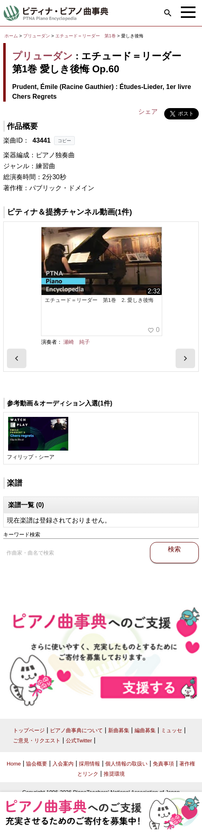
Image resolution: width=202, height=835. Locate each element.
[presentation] (16, 358)
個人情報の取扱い (126, 764)
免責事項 (163, 764)
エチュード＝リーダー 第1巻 (86, 35)
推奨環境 (114, 774)
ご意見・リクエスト (37, 740)
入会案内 (63, 764)
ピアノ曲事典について (76, 730)
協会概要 (36, 764)
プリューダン (36, 35)
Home (14, 764)
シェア (148, 111)
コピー (64, 140)
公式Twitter (79, 740)
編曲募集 (145, 730)
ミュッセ (171, 730)
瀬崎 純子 (76, 342)
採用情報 (89, 764)
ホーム (11, 35)
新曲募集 (118, 730)
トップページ (29, 730)
